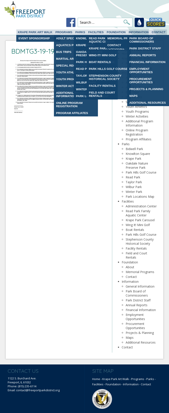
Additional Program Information (139, 123)
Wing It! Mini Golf (138, 225)
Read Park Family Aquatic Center (138, 213)
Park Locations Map (140, 196)
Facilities (96, 32)
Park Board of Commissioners (137, 293)
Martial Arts (134, 97)
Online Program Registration (137, 132)
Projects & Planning (140, 333)
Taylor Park (134, 182)
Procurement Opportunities (135, 326)
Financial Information (141, 310)
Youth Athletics (136, 107)
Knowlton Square (138, 154)
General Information (140, 286)
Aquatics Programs (139, 87)
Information (139, 32)
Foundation (116, 32)
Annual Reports (136, 305)
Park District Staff (138, 300)
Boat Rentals (135, 230)
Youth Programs (137, 111)
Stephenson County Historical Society (140, 241)
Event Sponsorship (139, 68)
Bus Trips (132, 92)
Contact (158, 32)
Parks (80, 32)
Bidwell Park (134, 149)
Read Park (133, 177)
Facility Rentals (136, 248)
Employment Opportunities (135, 317)
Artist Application (138, 63)
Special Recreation (139, 102)
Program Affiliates (138, 139)
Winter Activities (137, 116)
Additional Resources (141, 342)
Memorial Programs (140, 272)
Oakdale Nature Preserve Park (137, 165)
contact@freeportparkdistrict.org (38, 390)
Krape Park (133, 158)
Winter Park (134, 192)
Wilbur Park (134, 187)
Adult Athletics (136, 78)
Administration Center (141, 206)
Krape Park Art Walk (35, 32)
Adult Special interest (140, 82)
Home (126, 53)
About (130, 267)
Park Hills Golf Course (141, 172)
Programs (63, 32)
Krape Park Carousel (140, 220)
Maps (130, 337)
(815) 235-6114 (27, 386)
